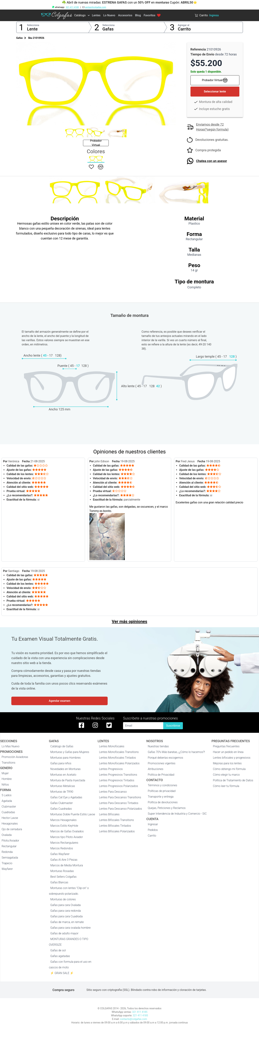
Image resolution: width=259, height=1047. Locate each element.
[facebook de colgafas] (81, 725)
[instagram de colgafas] (95, 725)
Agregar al (183, 25)
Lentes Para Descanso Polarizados (120, 808)
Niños (5, 784)
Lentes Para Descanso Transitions (120, 797)
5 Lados (7, 795)
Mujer (5, 773)
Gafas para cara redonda (65, 910)
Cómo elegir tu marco (226, 774)
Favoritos (152, 15)
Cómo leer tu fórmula (226, 786)
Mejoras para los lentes (227, 763)
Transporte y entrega (160, 796)
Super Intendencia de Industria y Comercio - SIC (177, 813)
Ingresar (153, 824)
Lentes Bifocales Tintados (115, 825)
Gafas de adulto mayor (64, 933)
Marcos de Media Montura (66, 865)
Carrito (184, 29)
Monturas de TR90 (61, 791)
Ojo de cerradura (12, 829)
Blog (138, 15)
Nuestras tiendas (158, 746)
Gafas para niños (60, 763)
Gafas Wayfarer (59, 854)
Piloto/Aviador (10, 840)
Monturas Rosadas (62, 871)
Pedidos (153, 830)
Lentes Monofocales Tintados (117, 757)
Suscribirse (173, 725)
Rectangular (9, 846)
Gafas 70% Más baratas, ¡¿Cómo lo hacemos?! (176, 752)
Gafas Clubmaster (61, 803)
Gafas (108, 29)
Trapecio (7, 863)
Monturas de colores (63, 899)
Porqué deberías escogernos (165, 757)
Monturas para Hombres (65, 757)
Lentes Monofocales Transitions (119, 752)
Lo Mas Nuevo (10, 746)
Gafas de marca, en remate (67, 922)
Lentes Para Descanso (113, 791)
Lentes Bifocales (109, 814)
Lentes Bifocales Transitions (116, 820)
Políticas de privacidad (162, 791)
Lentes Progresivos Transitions (118, 774)
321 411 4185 (72, 7)
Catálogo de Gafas (61, 746)
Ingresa (214, 15)
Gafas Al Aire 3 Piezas (63, 859)
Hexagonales (10, 823)
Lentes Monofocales (111, 746)
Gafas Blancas (59, 882)
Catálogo (80, 15)
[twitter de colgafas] (109, 725)
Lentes (96, 15)
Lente (32, 29)
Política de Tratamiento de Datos (233, 780)
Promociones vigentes (161, 763)
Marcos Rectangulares (64, 842)
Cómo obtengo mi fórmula (229, 769)
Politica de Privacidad (161, 774)
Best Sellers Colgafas (63, 876)
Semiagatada (10, 857)
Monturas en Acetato (63, 774)
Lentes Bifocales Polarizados (117, 831)
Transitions (8, 762)
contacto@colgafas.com (133, 1019)
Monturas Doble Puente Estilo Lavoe (72, 814)
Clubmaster (9, 806)
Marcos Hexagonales (63, 820)
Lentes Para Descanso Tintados (118, 803)
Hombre (7, 779)
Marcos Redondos (61, 848)
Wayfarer (7, 869)
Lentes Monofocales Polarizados (119, 763)
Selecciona (33, 25)
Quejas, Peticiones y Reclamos (167, 808)
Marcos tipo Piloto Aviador (66, 837)
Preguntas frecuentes (226, 746)
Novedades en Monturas (65, 769)
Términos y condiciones (162, 785)
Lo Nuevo (109, 15)
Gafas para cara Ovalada (65, 905)
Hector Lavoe (10, 818)
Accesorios (125, 15)
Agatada (7, 801)
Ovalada (7, 835)
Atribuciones (155, 769)
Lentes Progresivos (111, 769)
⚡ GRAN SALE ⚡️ (61, 973)
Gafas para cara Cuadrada (66, 916)
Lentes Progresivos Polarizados (118, 786)
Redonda (7, 852)
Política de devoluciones (163, 802)
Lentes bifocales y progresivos (232, 757)
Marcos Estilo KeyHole (64, 825)
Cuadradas (8, 812)
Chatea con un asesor (211, 161)
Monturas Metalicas (62, 786)
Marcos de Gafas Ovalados (67, 831)
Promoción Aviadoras (15, 757)
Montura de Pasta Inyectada (67, 780)
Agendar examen (59, 700)
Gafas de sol (58, 950)
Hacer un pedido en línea (228, 752)
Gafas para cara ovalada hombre (70, 927)
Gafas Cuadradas (61, 808)
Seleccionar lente (215, 91)
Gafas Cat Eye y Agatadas (66, 797)
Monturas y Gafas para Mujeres (69, 752)
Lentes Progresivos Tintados (116, 780)
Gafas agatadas (60, 956)
